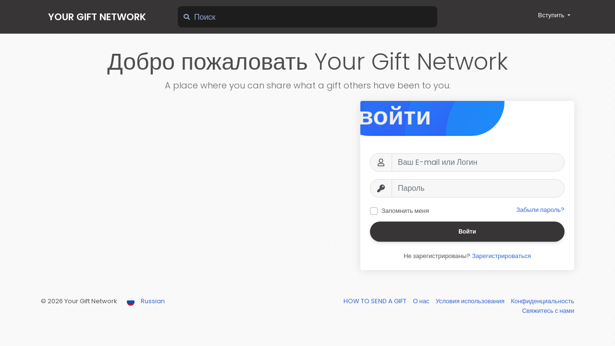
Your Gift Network (97, 17)
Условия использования (470, 301)
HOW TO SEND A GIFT (376, 301)
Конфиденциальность (542, 301)
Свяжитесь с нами (548, 310)
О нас (421, 301)
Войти (467, 231)
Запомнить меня (405, 210)
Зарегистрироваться (501, 255)
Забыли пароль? (540, 209)
